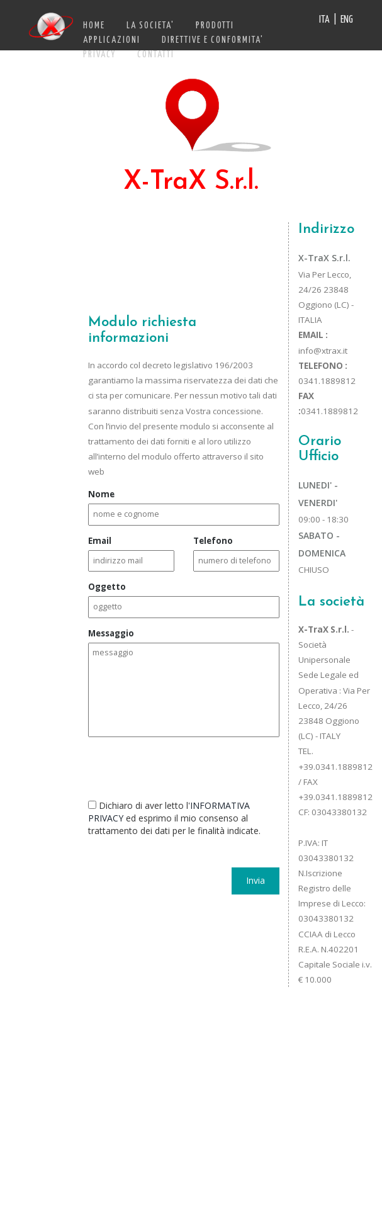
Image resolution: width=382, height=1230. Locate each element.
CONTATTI (155, 54)
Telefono (213, 540)
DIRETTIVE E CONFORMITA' (213, 40)
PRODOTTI (215, 25)
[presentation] (183, 764)
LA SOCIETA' (150, 25)
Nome (101, 494)
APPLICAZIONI (111, 40)
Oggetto (107, 586)
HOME (94, 25)
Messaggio (111, 633)
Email (99, 540)
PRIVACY (99, 54)
